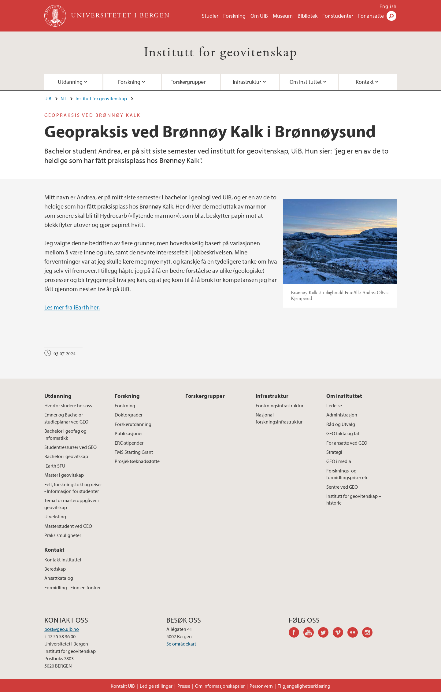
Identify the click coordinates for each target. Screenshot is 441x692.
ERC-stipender (129, 443)
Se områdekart (181, 644)
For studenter (337, 15)
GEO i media (338, 461)
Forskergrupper (188, 81)
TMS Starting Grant (134, 452)
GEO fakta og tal (342, 433)
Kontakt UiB (123, 686)
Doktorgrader (129, 415)
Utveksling (55, 516)
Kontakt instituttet (62, 560)
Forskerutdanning (133, 424)
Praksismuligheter (62, 535)
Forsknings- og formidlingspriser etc (347, 474)
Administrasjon (341, 415)
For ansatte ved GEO (346, 443)
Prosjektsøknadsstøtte (137, 461)
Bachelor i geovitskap (66, 456)
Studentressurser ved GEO (70, 447)
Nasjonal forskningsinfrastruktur (279, 418)
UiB (47, 98)
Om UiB (259, 15)
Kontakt (365, 81)
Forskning (234, 15)
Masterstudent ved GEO (68, 526)
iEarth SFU (54, 466)
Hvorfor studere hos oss (68, 405)
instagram (369, 633)
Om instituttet (306, 81)
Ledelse (334, 405)
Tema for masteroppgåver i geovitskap (71, 503)
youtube (310, 633)
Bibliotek (307, 15)
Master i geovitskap (64, 475)
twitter (325, 633)
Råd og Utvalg (340, 424)
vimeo (340, 633)
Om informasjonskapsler (220, 686)
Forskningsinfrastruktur (279, 405)
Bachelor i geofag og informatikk (65, 434)
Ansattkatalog (58, 578)
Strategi (334, 452)
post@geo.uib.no (61, 629)
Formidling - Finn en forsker (72, 587)
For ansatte (371, 15)
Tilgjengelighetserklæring (304, 686)
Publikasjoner (129, 433)
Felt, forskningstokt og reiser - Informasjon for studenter (73, 487)
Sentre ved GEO (342, 487)
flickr (354, 633)
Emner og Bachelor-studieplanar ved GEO (66, 418)
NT (63, 98)
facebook (296, 633)
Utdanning (70, 81)
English (388, 6)
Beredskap (55, 569)
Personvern (261, 686)
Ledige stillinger (156, 686)
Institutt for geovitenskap (220, 52)
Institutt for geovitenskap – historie (353, 499)
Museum (283, 15)
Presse (183, 686)
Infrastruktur (247, 81)
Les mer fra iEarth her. (72, 307)
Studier (210, 15)
